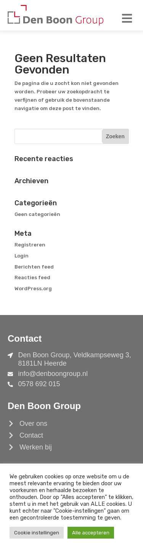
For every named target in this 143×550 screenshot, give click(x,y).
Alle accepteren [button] (90, 533)
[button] (126, 18)
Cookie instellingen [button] (36, 533)
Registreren (29, 245)
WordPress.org (33, 288)
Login (21, 256)
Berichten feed (34, 267)
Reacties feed (32, 277)
